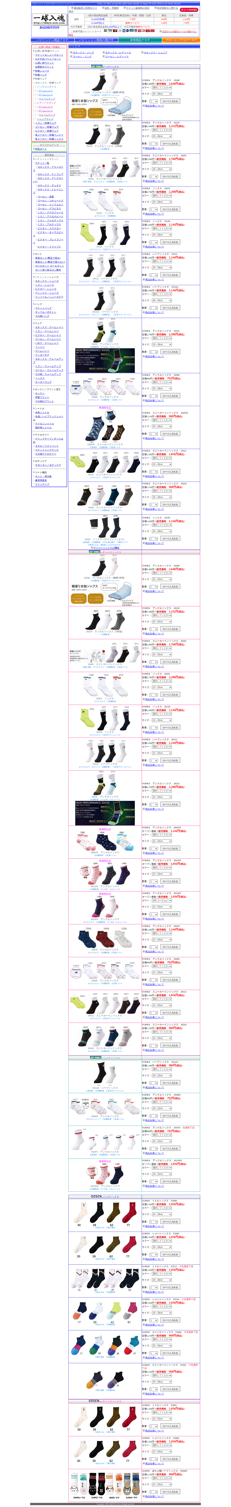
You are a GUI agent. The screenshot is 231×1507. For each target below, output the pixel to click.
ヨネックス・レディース (117, 52)
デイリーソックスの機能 (105, 547)
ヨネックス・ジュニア (154, 52)
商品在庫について (153, 105)
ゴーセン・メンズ (80, 56)
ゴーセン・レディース (116, 56)
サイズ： (157, 93)
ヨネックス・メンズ (82, 52)
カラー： (157, 87)
